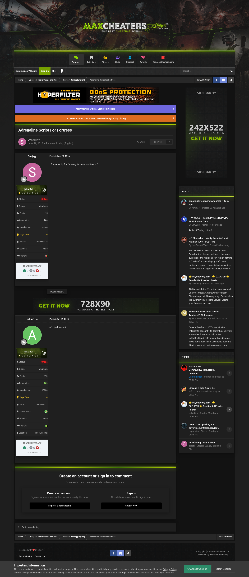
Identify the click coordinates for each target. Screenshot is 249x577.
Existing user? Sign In (26, 71)
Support (130, 62)
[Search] (196, 71)
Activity (90, 62)
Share (141, 142)
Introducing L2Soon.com (202, 442)
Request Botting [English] (59, 143)
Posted (213, 208)
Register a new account (60, 505)
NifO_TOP (194, 391)
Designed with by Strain (31, 550)
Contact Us (40, 556)
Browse (75, 62)
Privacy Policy (25, 556)
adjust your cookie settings (112, 572)
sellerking (196, 283)
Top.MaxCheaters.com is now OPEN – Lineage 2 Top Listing (95, 118)
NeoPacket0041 (200, 245)
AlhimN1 (196, 208)
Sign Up (45, 71)
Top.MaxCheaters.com (163, 62)
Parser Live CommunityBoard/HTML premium (202, 370)
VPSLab (196, 225)
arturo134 (32, 319)
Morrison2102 (199, 318)
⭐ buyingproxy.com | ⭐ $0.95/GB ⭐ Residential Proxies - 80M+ (206, 406)
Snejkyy (35, 139)
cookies (38, 572)
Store (104, 62)
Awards (143, 62)
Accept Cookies (197, 568)
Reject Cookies (223, 568)
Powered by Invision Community (213, 554)
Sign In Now (131, 505)
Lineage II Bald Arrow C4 (202, 388)
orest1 (192, 446)
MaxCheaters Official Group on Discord (95, 109)
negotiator (194, 431)
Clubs (117, 62)
